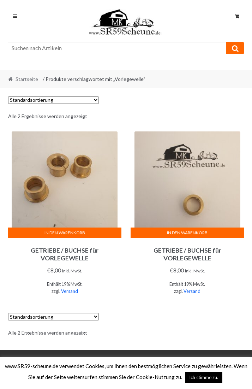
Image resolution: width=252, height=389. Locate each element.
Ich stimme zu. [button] (203, 377)
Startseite (27, 79)
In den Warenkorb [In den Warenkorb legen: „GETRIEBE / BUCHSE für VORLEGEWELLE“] (64, 232)
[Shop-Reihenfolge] (53, 100)
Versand (69, 291)
